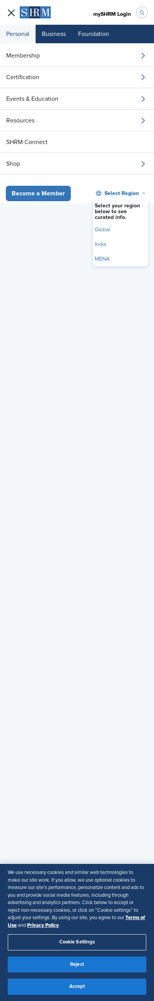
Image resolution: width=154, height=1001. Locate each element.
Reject (77, 964)
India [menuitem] (100, 244)
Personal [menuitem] (17, 34)
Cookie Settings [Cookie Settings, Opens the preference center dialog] (77, 942)
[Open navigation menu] (11, 12)
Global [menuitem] (102, 229)
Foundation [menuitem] (93, 34)
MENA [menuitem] (102, 259)
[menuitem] (77, 55)
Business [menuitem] (54, 34)
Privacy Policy (43, 925)
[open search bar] (142, 12)
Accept (77, 986)
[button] (38, 193)
